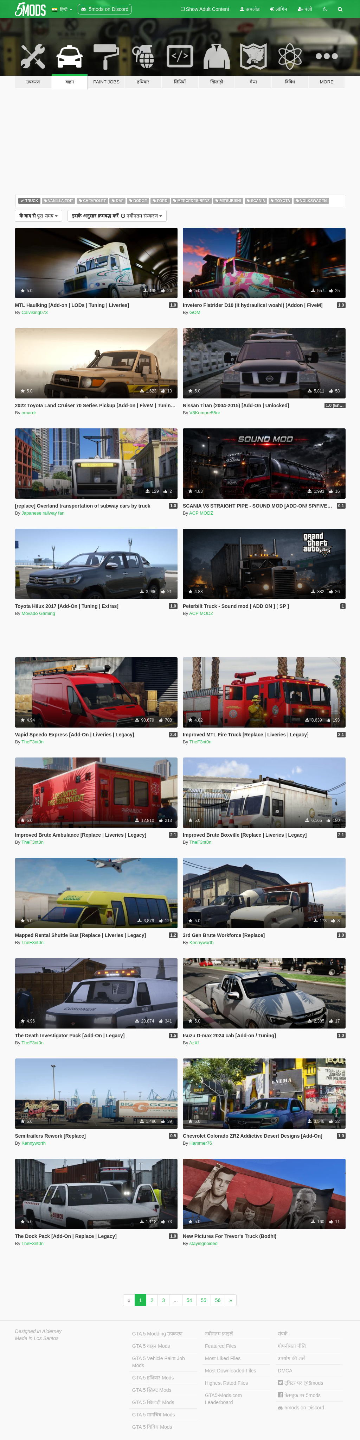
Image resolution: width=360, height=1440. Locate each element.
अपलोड (249, 9)
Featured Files (220, 1346)
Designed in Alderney (38, 1331)
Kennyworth (201, 942)
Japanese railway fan (42, 513)
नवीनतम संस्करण (117, 216)
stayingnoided (203, 1243)
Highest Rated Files (226, 1383)
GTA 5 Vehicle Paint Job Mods (158, 1362)
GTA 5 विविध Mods (152, 1427)
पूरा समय (38, 216)
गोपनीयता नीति (292, 1346)
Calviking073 (34, 312)
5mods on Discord (301, 1408)
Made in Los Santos (37, 1338)
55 (203, 1300)
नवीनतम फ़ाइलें (219, 1334)
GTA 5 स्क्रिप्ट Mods (152, 1390)
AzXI (194, 1042)
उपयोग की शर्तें (291, 1358)
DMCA (285, 1370)
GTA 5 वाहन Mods (151, 1346)
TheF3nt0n (32, 741)
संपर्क (283, 1334)
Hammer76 (200, 1143)
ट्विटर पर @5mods (300, 1383)
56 (218, 1300)
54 (189, 1300)
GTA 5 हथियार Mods (153, 1378)
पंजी (305, 9)
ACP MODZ (201, 513)
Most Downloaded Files (230, 1370)
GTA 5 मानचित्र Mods (153, 1414)
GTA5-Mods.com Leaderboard (223, 1398)
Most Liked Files (222, 1358)
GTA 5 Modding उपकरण (157, 1334)
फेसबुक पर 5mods (299, 1395)
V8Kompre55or (204, 412)
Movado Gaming (38, 613)
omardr (28, 412)
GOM (194, 312)
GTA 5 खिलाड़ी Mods (153, 1402)
